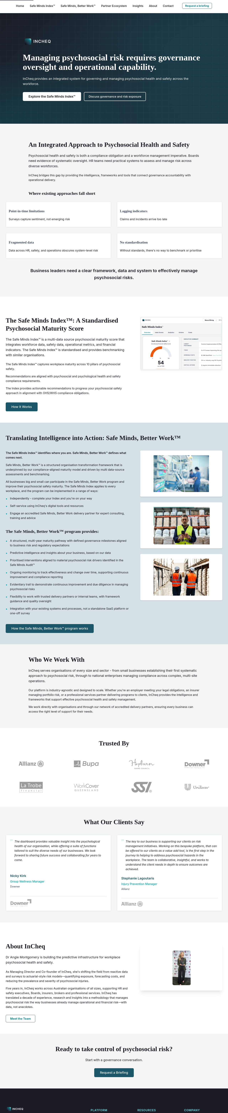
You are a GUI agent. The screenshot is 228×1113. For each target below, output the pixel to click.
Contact (168, 6)
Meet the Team (20, 1045)
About (153, 6)
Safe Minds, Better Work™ (78, 6)
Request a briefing (197, 5)
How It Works (21, 418)
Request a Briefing (114, 1099)
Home (20, 6)
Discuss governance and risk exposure (115, 96)
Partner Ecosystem (114, 6)
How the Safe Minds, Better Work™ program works (49, 640)
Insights (138, 6)
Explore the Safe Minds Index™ (51, 96)
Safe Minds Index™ (42, 6)
